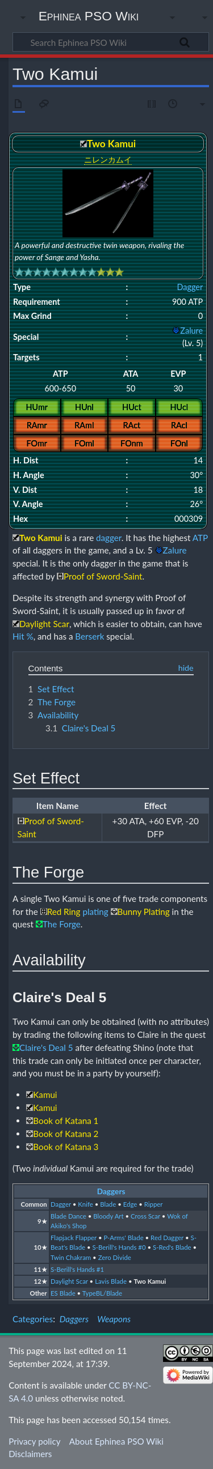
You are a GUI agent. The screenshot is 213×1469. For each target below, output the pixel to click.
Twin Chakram (71, 1257)
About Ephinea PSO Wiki (116, 1441)
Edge (130, 1204)
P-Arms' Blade (123, 1237)
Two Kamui (149, 1281)
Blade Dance (68, 1216)
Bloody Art (108, 1216)
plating (95, 911)
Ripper (153, 1204)
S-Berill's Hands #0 (119, 1247)
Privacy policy (34, 1441)
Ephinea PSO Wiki (89, 15)
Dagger (190, 287)
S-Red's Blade (172, 1247)
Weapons (114, 1319)
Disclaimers (30, 1454)
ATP (200, 538)
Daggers (111, 1191)
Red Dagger (167, 1237)
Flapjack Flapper (74, 1237)
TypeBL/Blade (102, 1293)
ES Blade (63, 1293)
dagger (109, 538)
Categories (32, 1319)
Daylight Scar (69, 1281)
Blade (108, 1204)
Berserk (89, 636)
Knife (85, 1204)
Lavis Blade (111, 1281)
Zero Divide (114, 1257)
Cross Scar (145, 1216)
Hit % (23, 636)
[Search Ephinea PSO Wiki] (110, 42)
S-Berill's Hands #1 (77, 1269)
